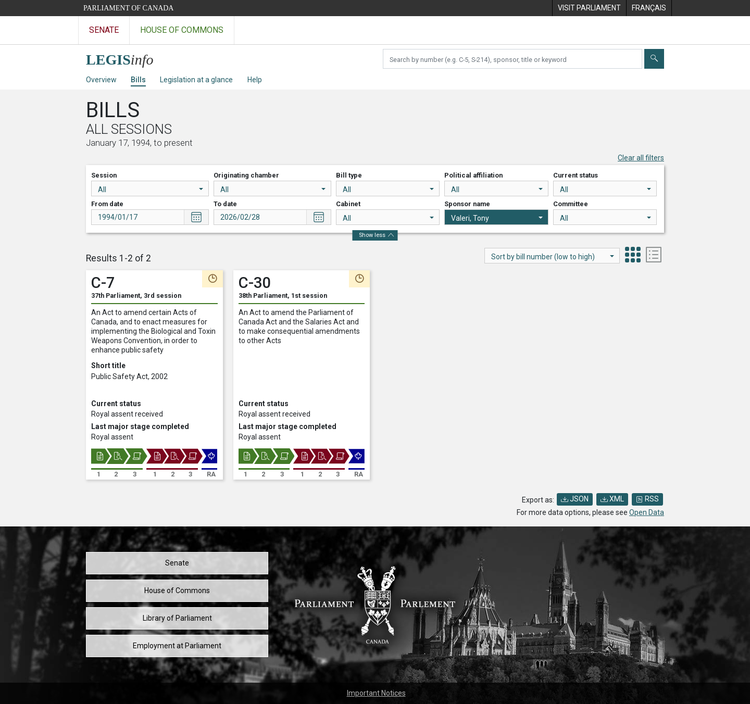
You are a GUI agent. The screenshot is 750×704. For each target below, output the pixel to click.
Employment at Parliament (177, 646)
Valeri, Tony (496, 218)
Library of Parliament (177, 618)
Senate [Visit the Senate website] (104, 30)
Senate (177, 563)
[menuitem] (589, 8)
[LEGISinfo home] (126, 57)
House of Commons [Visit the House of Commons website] (181, 30)
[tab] (632, 256)
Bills (138, 80)
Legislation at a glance (196, 80)
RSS (647, 499)
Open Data (646, 512)
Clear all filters (641, 158)
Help (254, 80)
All (150, 189)
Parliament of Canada (128, 8)
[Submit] (654, 59)
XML (612, 499)
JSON (575, 499)
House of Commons (177, 590)
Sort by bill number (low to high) (552, 257)
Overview (101, 80)
